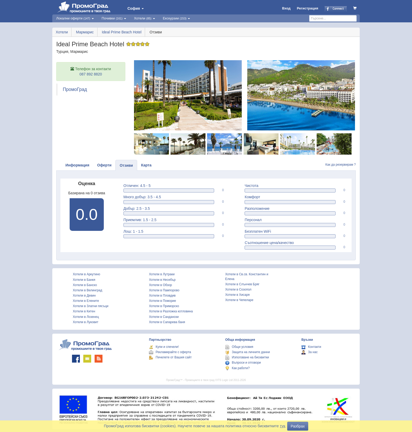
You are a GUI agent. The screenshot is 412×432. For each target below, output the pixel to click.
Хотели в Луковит (85, 322)
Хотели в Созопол (238, 289)
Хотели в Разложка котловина (171, 311)
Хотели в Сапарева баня (167, 322)
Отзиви (126, 165)
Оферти (104, 165)
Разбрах (298, 426)
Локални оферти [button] (75, 18)
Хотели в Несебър (162, 280)
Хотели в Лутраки (161, 274)
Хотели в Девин (84, 295)
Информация (77, 165)
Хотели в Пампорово (164, 290)
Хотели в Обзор (160, 285)
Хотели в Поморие (162, 301)
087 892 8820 (90, 74)
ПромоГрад (75, 89)
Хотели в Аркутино (86, 274)
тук (282, 426)
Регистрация (307, 8)
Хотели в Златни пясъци (91, 306)
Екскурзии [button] (176, 18)
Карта (146, 165)
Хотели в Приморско (164, 306)
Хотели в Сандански (164, 317)
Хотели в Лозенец (86, 317)
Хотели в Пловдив (162, 295)
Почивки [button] (114, 18)
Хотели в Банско (85, 285)
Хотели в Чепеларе (239, 300)
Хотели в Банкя (84, 280)
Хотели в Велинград (87, 290)
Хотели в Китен (84, 311)
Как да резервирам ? (340, 164)
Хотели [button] (144, 18)
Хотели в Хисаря (237, 295)
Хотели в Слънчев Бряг (242, 284)
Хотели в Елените (86, 301)
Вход (286, 8)
